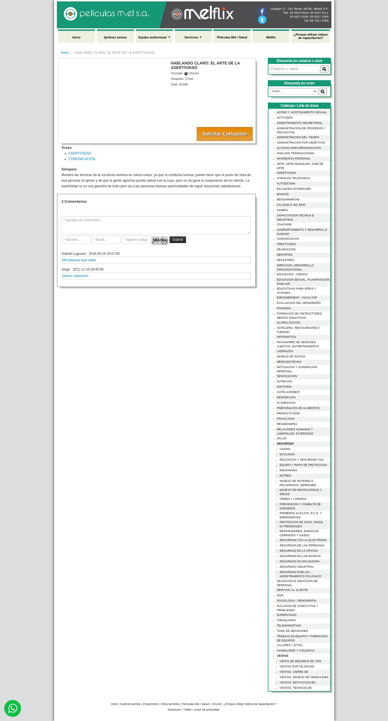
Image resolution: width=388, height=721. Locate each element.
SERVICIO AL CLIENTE (291, 590)
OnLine (216, 704)
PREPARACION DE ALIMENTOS (297, 408)
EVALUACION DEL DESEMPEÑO (298, 303)
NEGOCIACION (286, 376)
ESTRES (284, 475)
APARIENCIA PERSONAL (293, 158)
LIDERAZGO (284, 351)
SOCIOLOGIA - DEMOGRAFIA (296, 600)
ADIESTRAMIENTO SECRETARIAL (299, 123)
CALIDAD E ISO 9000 (290, 205)
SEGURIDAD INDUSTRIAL (296, 567)
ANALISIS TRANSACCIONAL (295, 153)
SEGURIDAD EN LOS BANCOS (299, 556)
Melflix (271, 37)
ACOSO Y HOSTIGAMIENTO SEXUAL (301, 112)
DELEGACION (285, 249)
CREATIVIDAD (285, 244)
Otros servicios (170, 704)
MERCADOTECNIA (288, 362)
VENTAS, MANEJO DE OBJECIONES (303, 677)
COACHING (283, 224)
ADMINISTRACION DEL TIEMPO (297, 137)
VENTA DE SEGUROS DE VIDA (300, 661)
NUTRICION (283, 381)
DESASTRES (284, 260)
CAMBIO (281, 210)
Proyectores (150, 704)
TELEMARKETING (288, 625)
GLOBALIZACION (287, 322)
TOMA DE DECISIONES (291, 631)
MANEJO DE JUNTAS (290, 356)
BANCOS (282, 194)
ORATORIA (283, 387)
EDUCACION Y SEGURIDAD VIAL (301, 459)
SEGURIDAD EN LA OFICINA (298, 551)
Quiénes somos (115, 37)
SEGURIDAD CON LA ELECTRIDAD (302, 540)
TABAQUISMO (285, 620)
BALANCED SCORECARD (293, 189)
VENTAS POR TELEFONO (296, 666)
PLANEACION (285, 403)
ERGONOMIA (288, 470)
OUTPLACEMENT (287, 392)
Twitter (187, 709)
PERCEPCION (285, 397)
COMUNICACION (82, 159)
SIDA (279, 595)
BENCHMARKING (287, 199)
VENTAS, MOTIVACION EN (297, 682)
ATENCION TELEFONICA (292, 178)
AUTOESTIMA (285, 183)
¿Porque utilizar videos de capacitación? (311, 36)
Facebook (174, 709)
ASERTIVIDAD (80, 153)
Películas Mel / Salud (232, 37)
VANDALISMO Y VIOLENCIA (295, 650)
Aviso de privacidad (206, 709)
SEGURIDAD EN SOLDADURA (299, 561)
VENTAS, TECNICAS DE (295, 688)
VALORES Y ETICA (289, 645)
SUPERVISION (286, 615)
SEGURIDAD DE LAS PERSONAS (301, 545)
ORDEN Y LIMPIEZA (292, 499)
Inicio (76, 37)
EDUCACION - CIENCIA (291, 274)
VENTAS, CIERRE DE (293, 672)
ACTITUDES (284, 117)
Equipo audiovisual (154, 37)
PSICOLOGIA (285, 418)
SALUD (281, 438)
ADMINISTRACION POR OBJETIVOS (300, 142)
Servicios (193, 37)
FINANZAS (283, 308)
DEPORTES (284, 254)
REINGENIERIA (286, 424)
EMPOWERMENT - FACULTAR (296, 297)
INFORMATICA (285, 337)
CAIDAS (284, 449)
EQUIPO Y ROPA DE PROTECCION (302, 465)
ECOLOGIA (286, 454)
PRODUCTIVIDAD (287, 413)
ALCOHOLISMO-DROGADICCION (298, 148)
